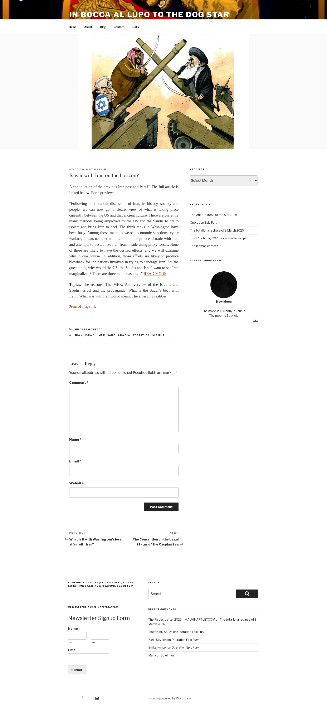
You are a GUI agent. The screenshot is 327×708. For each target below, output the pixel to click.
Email (75, 461)
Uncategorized (89, 329)
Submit (76, 670)
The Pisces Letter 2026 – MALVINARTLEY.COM (181, 619)
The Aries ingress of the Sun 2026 (213, 215)
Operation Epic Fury (203, 222)
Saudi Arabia (119, 335)
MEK (101, 335)
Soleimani (167, 655)
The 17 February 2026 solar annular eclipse (219, 238)
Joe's (255, 320)
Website (76, 483)
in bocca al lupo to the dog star (149, 14)
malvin (100, 169)
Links (135, 27)
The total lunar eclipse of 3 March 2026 (217, 230)
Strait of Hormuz (148, 335)
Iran (79, 335)
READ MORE (155, 273)
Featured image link (82, 306)
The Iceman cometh (204, 246)
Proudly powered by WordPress (170, 698)
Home (72, 27)
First (71, 642)
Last (93, 642)
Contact (118, 27)
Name (75, 440)
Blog (103, 27)
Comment (78, 383)
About (88, 27)
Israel (91, 335)
